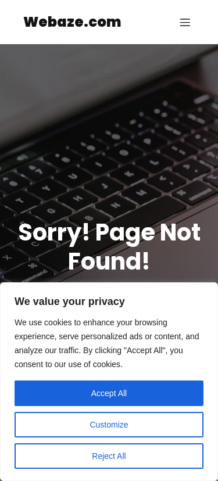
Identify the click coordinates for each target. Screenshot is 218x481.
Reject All (109, 456)
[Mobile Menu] (185, 22)
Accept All (109, 393)
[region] (109, 381)
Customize (109, 424)
